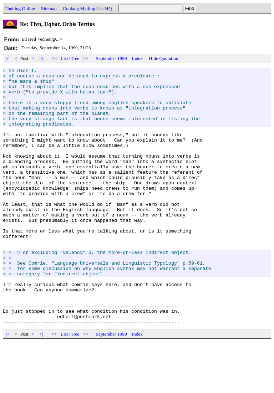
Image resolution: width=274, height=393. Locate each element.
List (64, 58)
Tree (75, 58)
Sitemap (49, 8)
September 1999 (111, 58)
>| (41, 58)
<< (54, 58)
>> (86, 58)
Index (137, 58)
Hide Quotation (163, 58)
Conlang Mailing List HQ (87, 8)
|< (8, 58)
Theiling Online (20, 8)
